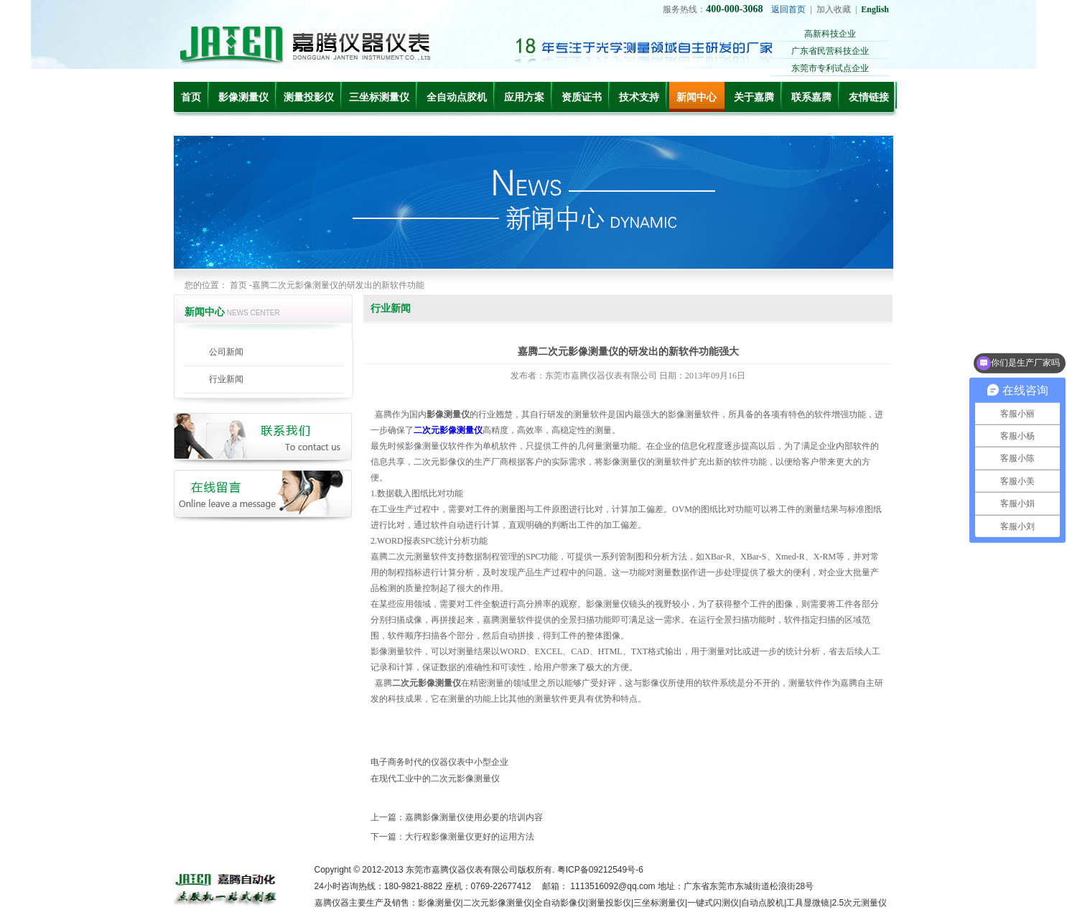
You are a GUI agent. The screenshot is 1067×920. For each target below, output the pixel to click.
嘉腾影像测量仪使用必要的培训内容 (474, 817)
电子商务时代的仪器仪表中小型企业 (439, 762)
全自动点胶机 (457, 97)
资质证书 (582, 97)
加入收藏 (833, 9)
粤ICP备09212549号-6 (600, 870)
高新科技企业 (830, 34)
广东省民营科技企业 (830, 51)
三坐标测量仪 (379, 97)
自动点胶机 (762, 903)
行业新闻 (226, 379)
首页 (191, 97)
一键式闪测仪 (713, 903)
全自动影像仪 (560, 903)
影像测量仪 (243, 97)
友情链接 (869, 97)
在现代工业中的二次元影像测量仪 (435, 778)
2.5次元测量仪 (859, 903)
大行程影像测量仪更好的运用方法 (469, 837)
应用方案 (524, 97)
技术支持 (639, 97)
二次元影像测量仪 (497, 903)
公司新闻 (226, 352)
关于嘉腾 (754, 97)
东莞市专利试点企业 (830, 68)
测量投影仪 (309, 97)
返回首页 (788, 9)
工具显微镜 (807, 903)
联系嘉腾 (811, 97)
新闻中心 (696, 97)
